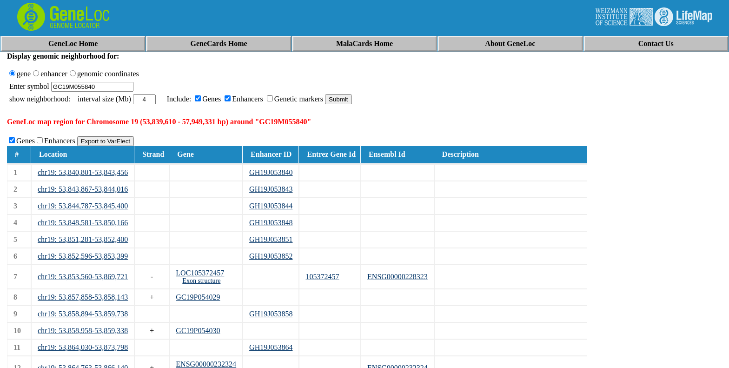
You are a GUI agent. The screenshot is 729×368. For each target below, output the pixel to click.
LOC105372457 (200, 273)
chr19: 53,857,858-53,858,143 (83, 297)
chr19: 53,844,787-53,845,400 (83, 206)
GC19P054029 (198, 297)
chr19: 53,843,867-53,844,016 (83, 189)
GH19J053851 (270, 239)
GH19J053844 (270, 206)
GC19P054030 (198, 331)
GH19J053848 (270, 223)
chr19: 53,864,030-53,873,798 (83, 347)
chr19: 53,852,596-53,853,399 (83, 256)
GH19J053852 (270, 256)
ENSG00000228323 (397, 277)
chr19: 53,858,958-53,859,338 (83, 331)
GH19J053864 (270, 347)
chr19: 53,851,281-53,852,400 (83, 239)
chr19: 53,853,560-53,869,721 (83, 277)
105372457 (322, 277)
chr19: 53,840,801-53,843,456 (83, 172)
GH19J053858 (270, 314)
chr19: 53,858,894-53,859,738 (83, 314)
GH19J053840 (270, 172)
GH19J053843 (270, 189)
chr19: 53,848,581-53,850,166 (83, 223)
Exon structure (201, 280)
